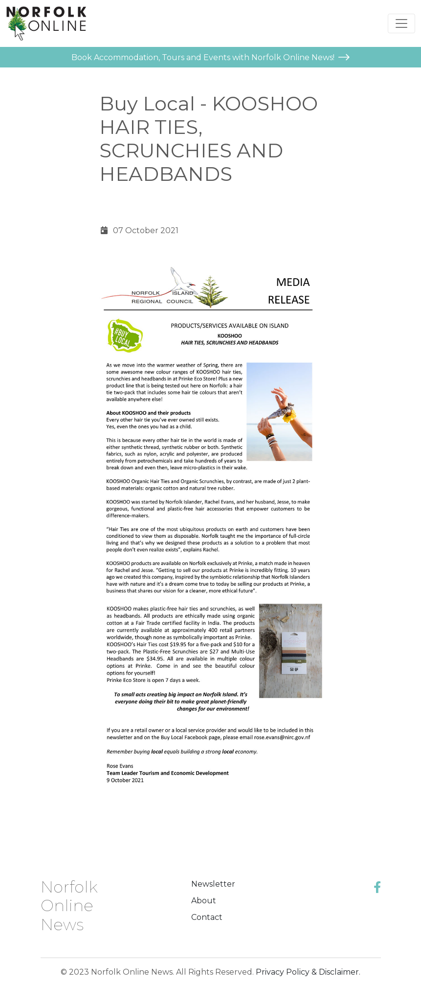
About (203, 900)
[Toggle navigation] (401, 23)
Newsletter (213, 884)
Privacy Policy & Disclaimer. (308, 972)
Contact (206, 917)
